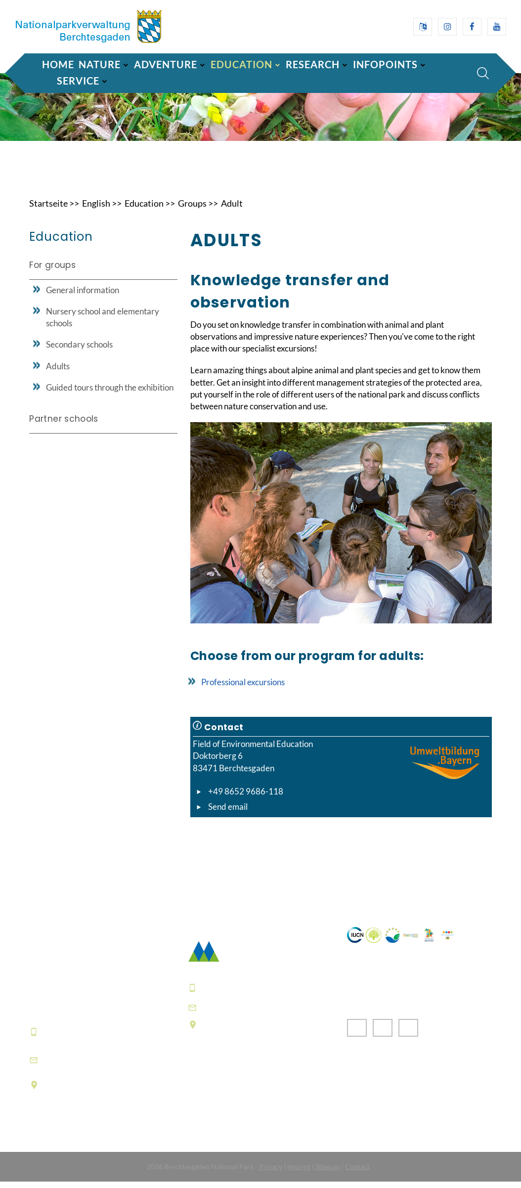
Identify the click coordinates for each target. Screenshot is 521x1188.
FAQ (197, 1110)
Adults (58, 372)
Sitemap (327, 1173)
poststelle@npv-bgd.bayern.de (267, 1013)
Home (58, 64)
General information (82, 296)
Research (313, 64)
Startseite (48, 209)
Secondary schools (79, 351)
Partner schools (63, 425)
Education (241, 64)
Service (78, 80)
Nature (100, 64)
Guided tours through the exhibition (110, 394)
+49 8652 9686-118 (245, 797)
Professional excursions (243, 688)
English (96, 209)
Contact (357, 1173)
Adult (232, 209)
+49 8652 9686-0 (78, 1038)
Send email (228, 813)
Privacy (270, 1173)
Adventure (165, 64)
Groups (192, 209)
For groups (52, 271)
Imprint (298, 1173)
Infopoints (385, 64)
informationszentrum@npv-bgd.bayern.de (101, 1066)
